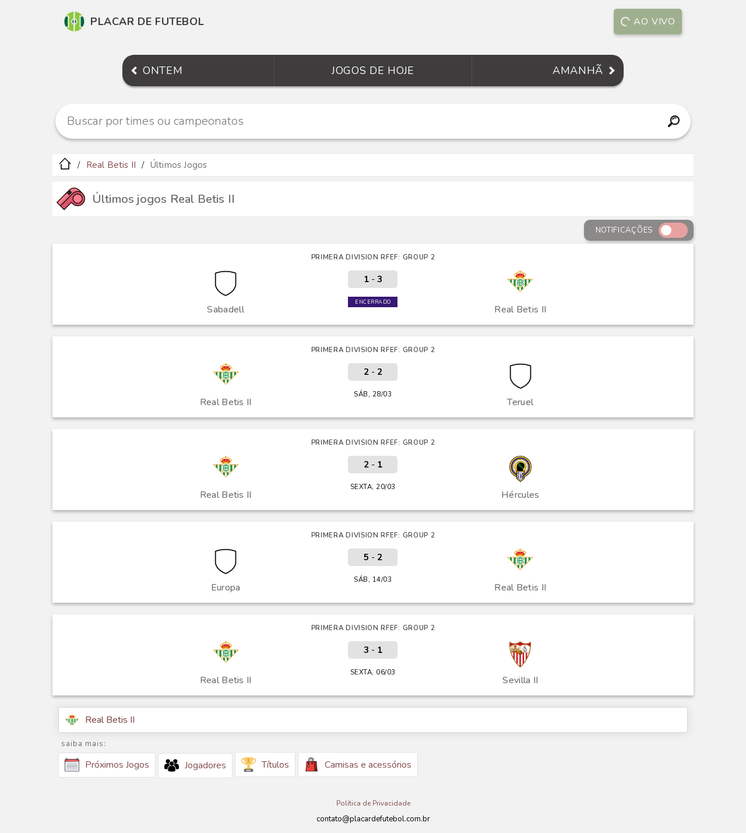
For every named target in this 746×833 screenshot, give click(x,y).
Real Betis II (111, 165)
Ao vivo (647, 21)
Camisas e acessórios (357, 764)
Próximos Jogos (107, 765)
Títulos (265, 764)
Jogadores (195, 765)
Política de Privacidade (373, 803)
